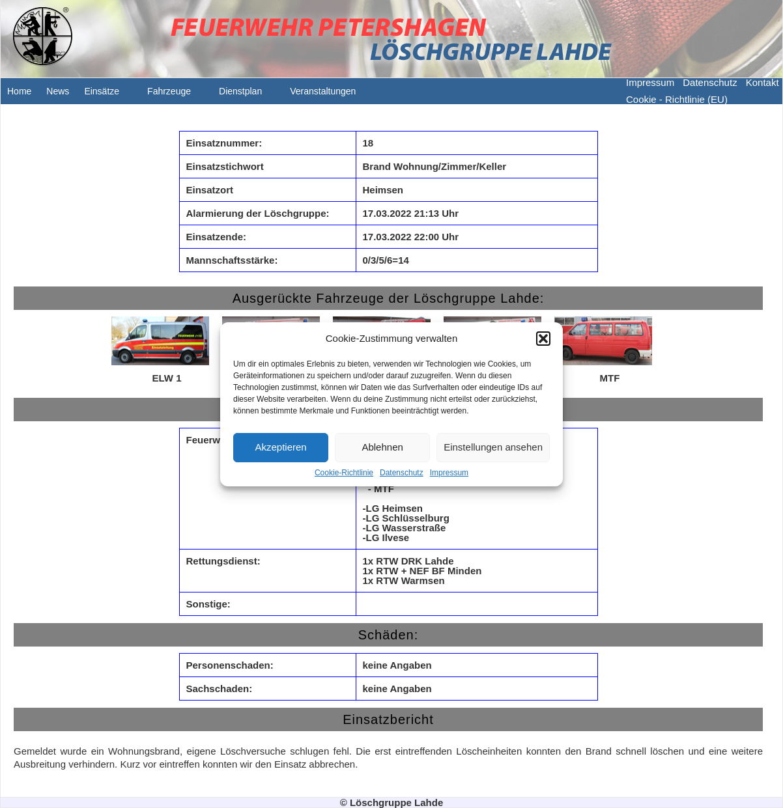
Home (19, 91)
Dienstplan (247, 95)
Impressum (449, 472)
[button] (543, 338)
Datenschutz (401, 472)
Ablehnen (382, 447)
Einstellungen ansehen (493, 447)
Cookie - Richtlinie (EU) (677, 99)
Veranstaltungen (329, 95)
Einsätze (108, 95)
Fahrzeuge (175, 95)
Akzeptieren (280, 447)
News (57, 91)
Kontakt (762, 82)
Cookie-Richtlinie (344, 472)
